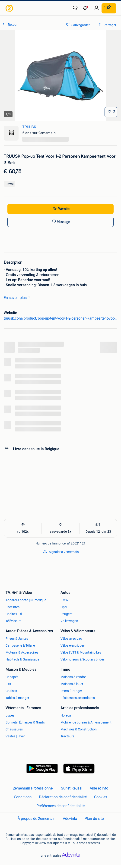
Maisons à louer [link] (71, 684)
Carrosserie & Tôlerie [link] (20, 645)
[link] (10, 8)
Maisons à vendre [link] (73, 677)
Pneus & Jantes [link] (17, 638)
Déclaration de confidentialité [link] (63, 797)
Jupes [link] (10, 715)
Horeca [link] (65, 715)
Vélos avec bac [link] (71, 638)
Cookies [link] (100, 797)
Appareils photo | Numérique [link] (26, 600)
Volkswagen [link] (69, 621)
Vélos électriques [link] (72, 645)
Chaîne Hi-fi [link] (14, 614)
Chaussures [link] (14, 729)
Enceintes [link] (12, 607)
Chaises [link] (11, 691)
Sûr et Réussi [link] (71, 788)
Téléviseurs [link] (13, 621)
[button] (85, 8)
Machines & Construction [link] (78, 729)
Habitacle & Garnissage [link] (22, 659)
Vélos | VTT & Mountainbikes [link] (80, 652)
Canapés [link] (12, 677)
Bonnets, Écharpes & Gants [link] (25, 722)
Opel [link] (63, 607)
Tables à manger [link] (17, 698)
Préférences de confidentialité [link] (60, 806)
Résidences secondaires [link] (77, 698)
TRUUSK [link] (29, 127)
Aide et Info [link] (99, 788)
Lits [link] (8, 684)
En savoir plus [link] (18, 297)
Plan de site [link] (94, 818)
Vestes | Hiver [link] (15, 736)
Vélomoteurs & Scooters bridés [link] (82, 659)
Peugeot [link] (66, 614)
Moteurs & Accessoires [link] (22, 652)
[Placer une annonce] (109, 8)
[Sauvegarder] (111, 112)
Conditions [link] (23, 797)
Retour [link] (13, 24)
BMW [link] (64, 600)
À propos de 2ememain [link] (36, 818)
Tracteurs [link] (67, 736)
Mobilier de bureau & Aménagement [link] (85, 722)
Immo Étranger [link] (71, 691)
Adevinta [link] (70, 818)
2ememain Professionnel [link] (33, 788)
